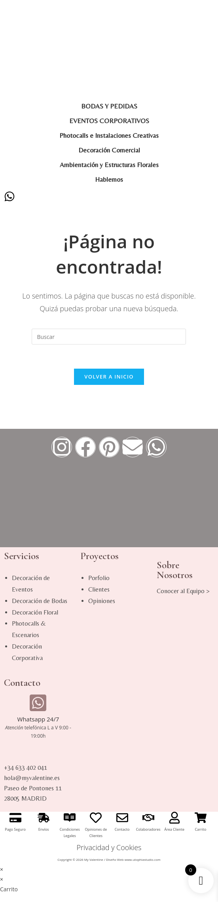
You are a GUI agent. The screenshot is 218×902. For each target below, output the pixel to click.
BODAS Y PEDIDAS (109, 106)
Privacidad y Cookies (109, 847)
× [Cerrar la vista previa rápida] (1, 869)
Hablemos (109, 179)
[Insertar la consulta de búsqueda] (109, 336)
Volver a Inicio (108, 376)
